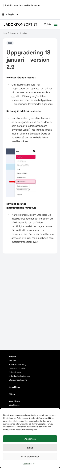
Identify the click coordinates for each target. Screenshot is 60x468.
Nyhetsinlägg (15, 372)
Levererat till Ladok (18, 33)
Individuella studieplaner (20, 376)
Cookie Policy (28, 464)
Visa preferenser (30, 456)
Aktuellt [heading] (12, 357)
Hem (5, 33)
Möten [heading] (12, 394)
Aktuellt (12, 360)
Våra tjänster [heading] (15, 401)
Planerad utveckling (17, 364)
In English (10, 14)
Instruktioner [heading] (15, 387)
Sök (47, 24)
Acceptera (30, 438)
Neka (30, 447)
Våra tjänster (14, 405)
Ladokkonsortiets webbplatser (21, 5)
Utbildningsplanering (18, 380)
